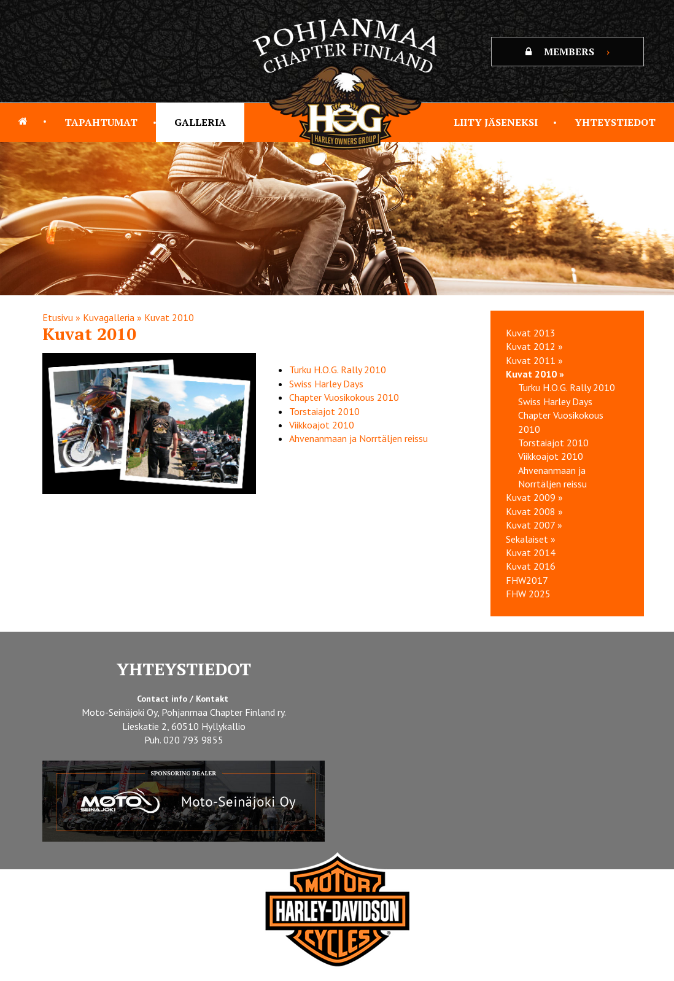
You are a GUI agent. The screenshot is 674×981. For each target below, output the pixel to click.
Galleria (200, 122)
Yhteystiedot (615, 122)
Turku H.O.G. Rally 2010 (337, 369)
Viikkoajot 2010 (321, 425)
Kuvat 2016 (531, 566)
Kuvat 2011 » (534, 360)
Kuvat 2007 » (534, 525)
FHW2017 (527, 580)
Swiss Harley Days (326, 384)
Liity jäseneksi (496, 122)
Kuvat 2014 (531, 552)
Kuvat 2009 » (534, 497)
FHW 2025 (528, 593)
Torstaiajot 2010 (324, 411)
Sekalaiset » (531, 539)
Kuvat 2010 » (535, 374)
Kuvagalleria (108, 317)
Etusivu (57, 317)
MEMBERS (567, 51)
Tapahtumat (101, 122)
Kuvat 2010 (169, 317)
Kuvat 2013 (531, 333)
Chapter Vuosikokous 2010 (344, 397)
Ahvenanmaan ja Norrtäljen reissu (358, 438)
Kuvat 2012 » (534, 346)
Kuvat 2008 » (534, 511)
